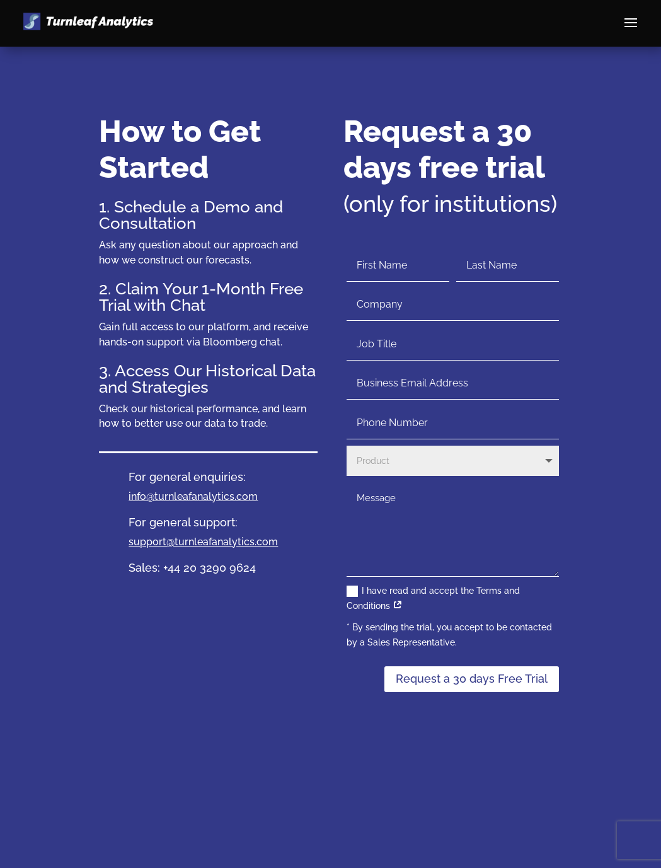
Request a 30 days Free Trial (472, 678)
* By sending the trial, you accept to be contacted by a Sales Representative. (449, 634)
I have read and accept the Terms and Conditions (433, 598)
